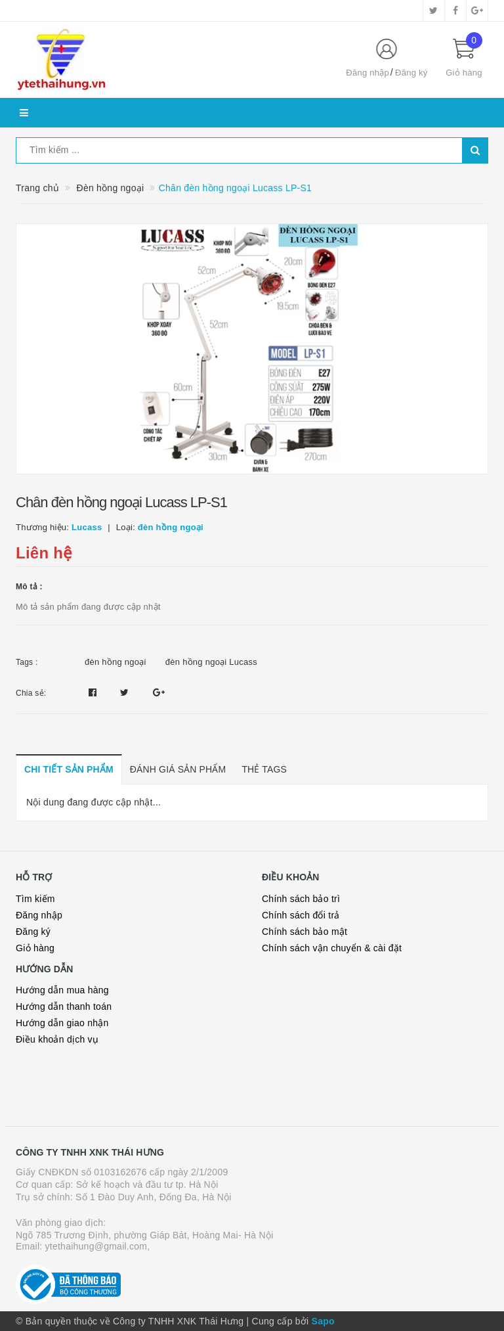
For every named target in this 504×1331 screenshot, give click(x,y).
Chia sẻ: (31, 693)
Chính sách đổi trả (301, 915)
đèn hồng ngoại (115, 662)
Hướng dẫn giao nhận (62, 1023)
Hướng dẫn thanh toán (64, 1006)
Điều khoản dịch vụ (57, 1039)
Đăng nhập (367, 73)
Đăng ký (411, 73)
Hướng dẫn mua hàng (62, 990)
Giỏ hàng (35, 948)
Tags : (27, 662)
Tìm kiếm (35, 898)
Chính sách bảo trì (301, 898)
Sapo (323, 1321)
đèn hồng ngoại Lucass (211, 662)
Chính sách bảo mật (304, 931)
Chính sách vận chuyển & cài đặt (332, 948)
